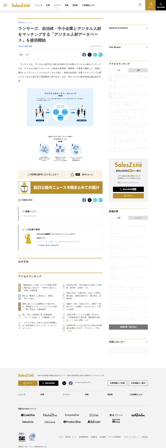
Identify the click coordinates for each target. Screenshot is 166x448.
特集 (66, 5)
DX (27, 55)
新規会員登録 (127, 189)
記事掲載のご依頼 (117, 383)
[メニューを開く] (5, 5)
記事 (48, 5)
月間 (138, 70)
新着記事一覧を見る (128, 327)
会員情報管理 (83, 437)
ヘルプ (60, 437)
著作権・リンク (70, 437)
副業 (21, 55)
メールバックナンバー (128, 183)
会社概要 (103, 437)
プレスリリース (30, 216)
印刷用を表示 (25, 200)
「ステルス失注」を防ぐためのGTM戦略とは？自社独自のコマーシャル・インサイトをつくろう (39, 325)
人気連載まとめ (88, 5)
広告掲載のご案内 (138, 383)
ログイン (128, 196)
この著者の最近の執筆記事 (47, 245)
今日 (118, 70)
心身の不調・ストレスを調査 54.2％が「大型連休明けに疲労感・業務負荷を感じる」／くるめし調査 (83, 317)
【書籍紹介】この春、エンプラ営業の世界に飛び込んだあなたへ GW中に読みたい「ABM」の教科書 (39, 287)
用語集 (75, 5)
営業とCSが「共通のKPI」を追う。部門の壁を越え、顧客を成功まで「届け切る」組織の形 (83, 295)
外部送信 (145, 437)
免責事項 (94, 437)
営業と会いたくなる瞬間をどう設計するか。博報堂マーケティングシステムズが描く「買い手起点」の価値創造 (39, 306)
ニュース (38, 5)
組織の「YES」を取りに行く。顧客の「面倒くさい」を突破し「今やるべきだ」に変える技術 (83, 306)
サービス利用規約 (114, 437)
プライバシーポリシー (131, 437)
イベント (57, 5)
